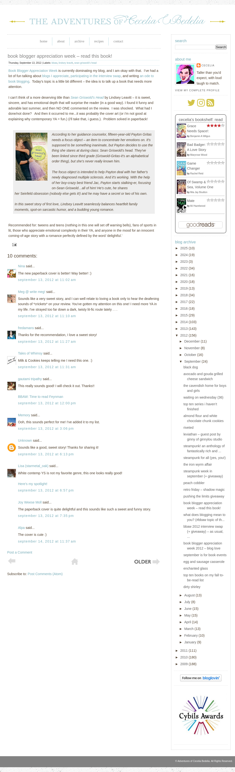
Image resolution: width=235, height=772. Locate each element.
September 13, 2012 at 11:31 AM (47, 367)
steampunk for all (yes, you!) (204, 458)
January (190, 642)
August (189, 595)
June (188, 609)
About (61, 41)
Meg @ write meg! (31, 292)
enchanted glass (195, 568)
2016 (184, 308)
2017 (184, 302)
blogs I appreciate (55, 76)
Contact (118, 41)
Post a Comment (19, 552)
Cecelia (207, 65)
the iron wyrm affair (197, 464)
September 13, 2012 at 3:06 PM (46, 428)
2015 (184, 315)
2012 (184, 335)
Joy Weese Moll (30, 502)
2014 (184, 322)
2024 (184, 255)
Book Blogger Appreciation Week (32, 71)
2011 (184, 650)
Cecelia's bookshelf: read (201, 119)
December (192, 341)
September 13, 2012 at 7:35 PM (46, 516)
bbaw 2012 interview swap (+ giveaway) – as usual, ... (203, 531)
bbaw (54, 63)
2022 (184, 268)
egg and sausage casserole (203, 562)
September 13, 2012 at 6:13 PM (46, 454)
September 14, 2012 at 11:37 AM (47, 541)
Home (43, 41)
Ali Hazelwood (197, 206)
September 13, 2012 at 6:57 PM (46, 490)
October (190, 355)
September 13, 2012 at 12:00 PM (47, 403)
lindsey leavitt (66, 63)
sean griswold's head (85, 63)
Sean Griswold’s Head (87, 97)
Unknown (25, 440)
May (187, 615)
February (191, 635)
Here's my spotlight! (32, 484)
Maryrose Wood (198, 155)
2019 (184, 288)
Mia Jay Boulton (198, 192)
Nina (21, 266)
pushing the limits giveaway (203, 496)
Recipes (99, 41)
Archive (79, 41)
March (189, 629)
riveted (188, 427)
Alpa (21, 528)
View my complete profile (197, 90)
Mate (190, 201)
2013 (184, 329)
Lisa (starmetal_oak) (33, 466)
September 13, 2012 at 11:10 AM (47, 316)
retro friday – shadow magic (204, 490)
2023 (184, 261)
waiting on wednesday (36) (203, 397)
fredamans (26, 328)
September (192, 361)
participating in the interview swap (95, 76)
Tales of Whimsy (30, 353)
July (187, 602)
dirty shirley (191, 587)
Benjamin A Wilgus (200, 136)
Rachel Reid (196, 173)
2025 (184, 248)
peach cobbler (194, 483)
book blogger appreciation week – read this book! (60, 56)
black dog (190, 367)
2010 (184, 657)
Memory (24, 415)
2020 (184, 282)
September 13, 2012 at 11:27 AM (47, 341)
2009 (184, 664)
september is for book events (205, 555)
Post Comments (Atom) (45, 574)
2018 (184, 295)
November (192, 348)
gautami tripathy (30, 379)
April (188, 622)
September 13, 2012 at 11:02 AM (47, 280)
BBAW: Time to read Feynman (40, 397)
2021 (184, 275)
